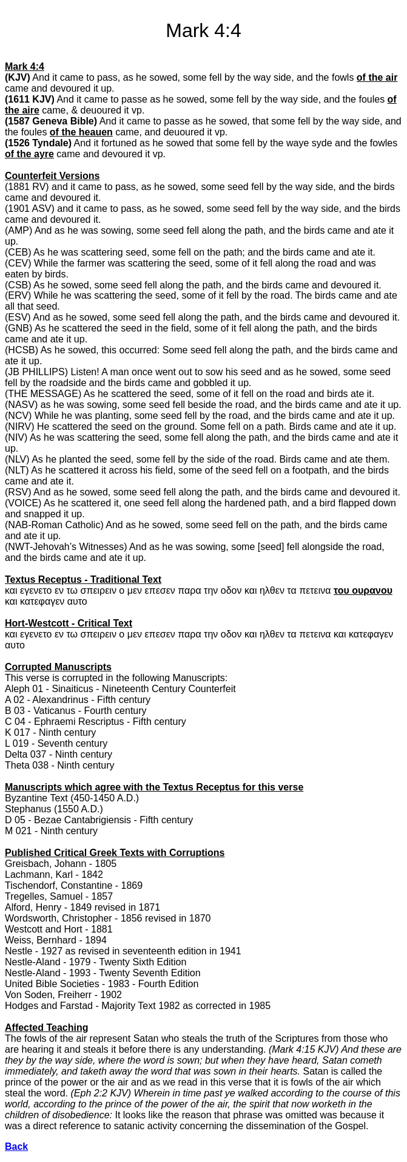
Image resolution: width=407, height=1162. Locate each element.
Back (16, 1146)
